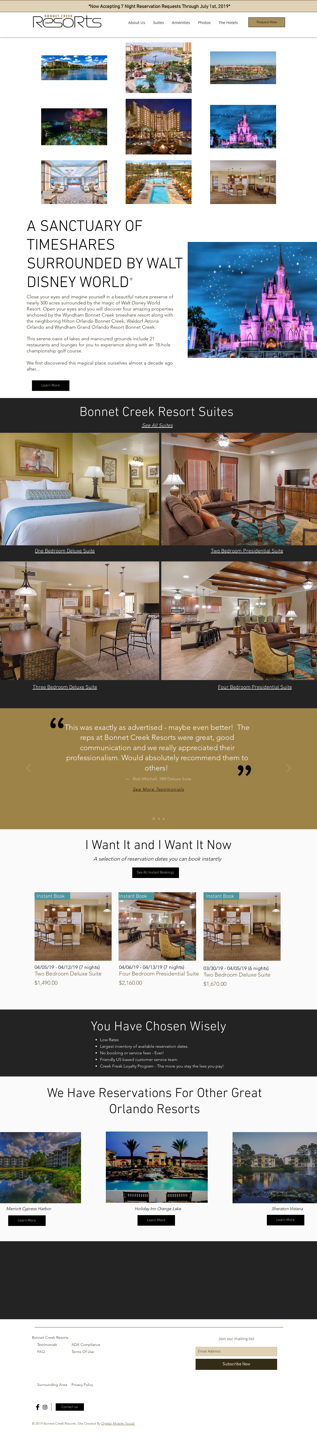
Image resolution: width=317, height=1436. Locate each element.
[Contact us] (70, 1407)
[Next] (288, 768)
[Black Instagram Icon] (45, 1407)
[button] (266, 22)
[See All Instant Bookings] (155, 872)
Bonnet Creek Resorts (50, 1337)
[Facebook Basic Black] (38, 1407)
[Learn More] (50, 385)
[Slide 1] (154, 819)
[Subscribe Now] (236, 1364)
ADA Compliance (86, 1344)
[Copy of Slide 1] (159, 818)
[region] (157, 1167)
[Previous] (28, 768)
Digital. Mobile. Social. (118, 1423)
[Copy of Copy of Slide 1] (163, 818)
